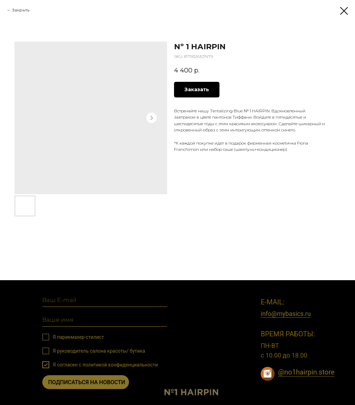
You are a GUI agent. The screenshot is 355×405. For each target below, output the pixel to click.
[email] (104, 300)
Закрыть (20, 9)
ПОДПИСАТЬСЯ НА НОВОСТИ (86, 382)
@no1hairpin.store (306, 372)
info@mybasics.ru (286, 313)
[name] (104, 320)
